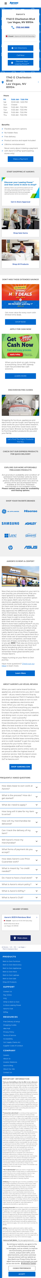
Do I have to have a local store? (17, 878)
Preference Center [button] (28, 1263)
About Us (6, 1059)
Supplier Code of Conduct (13, 1046)
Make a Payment (20, 159)
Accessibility (8, 1039)
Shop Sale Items (20, 233)
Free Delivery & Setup (11, 1022)
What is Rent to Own (11, 1002)
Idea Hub (6, 1028)
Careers (6, 1055)
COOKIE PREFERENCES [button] (22, 1268)
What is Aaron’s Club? (12, 897)
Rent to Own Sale (9, 979)
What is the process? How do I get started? (17, 796)
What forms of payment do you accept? (17, 850)
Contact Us (7, 991)
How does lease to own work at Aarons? (17, 787)
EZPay (5, 1012)
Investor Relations (10, 1062)
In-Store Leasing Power (12, 1005)
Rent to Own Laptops (11, 975)
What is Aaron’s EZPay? (13, 891)
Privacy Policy (8, 1032)
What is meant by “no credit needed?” (16, 869)
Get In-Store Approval (20, 202)
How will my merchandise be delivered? (16, 822)
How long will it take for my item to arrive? (18, 813)
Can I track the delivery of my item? (16, 832)
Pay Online (7, 995)
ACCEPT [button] (22, 1274)
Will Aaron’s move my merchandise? (12, 841)
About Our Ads (9, 1069)
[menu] (20, 3)
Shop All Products (20, 264)
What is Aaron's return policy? (16, 884)
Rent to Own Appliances (12, 968)
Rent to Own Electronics (12, 965)
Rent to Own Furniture (11, 961)
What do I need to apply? (14, 805)
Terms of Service (9, 1035)
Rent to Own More (10, 972)
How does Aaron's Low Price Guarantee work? (16, 860)
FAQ (5, 998)
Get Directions (22, 48)
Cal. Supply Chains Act (11, 1042)
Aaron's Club (8, 1009)
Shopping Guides (9, 1025)
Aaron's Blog (8, 1065)
